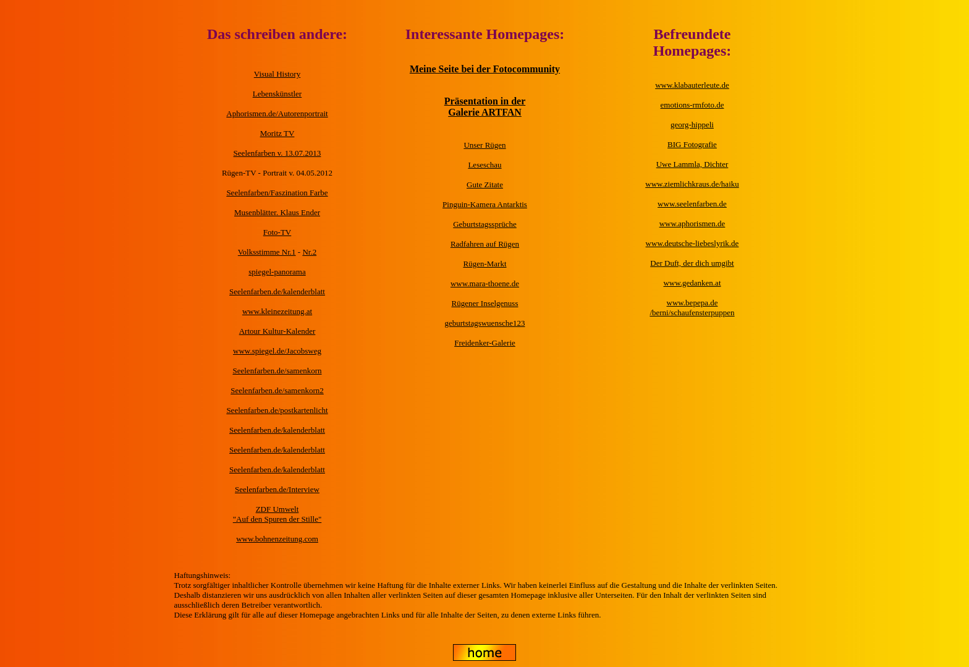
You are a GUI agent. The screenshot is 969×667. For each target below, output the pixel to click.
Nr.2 (309, 252)
